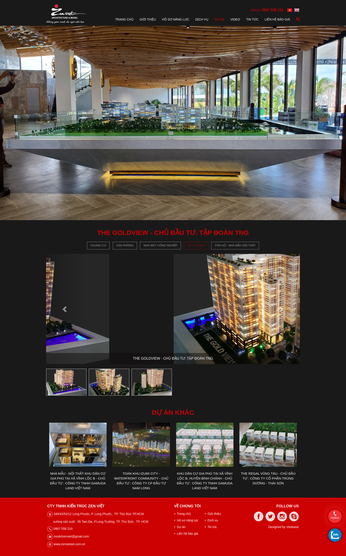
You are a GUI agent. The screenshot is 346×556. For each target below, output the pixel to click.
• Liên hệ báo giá (186, 533)
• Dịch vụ (211, 520)
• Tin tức (211, 527)
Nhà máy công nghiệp (160, 245)
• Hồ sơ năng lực (186, 520)
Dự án (219, 19)
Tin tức (252, 19)
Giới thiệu (148, 19)
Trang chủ (124, 19)
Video (235, 19)
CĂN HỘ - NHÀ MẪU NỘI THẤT (235, 245)
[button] (65, 309)
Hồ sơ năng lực (175, 19)
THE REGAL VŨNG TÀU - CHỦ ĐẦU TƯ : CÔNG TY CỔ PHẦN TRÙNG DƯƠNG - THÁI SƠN (268, 478)
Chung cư (98, 245)
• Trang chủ (182, 513)
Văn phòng (125, 245)
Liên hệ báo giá (277, 19)
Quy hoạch (196, 245)
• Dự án (179, 527)
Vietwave (292, 527)
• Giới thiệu (213, 513)
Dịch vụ (201, 19)
